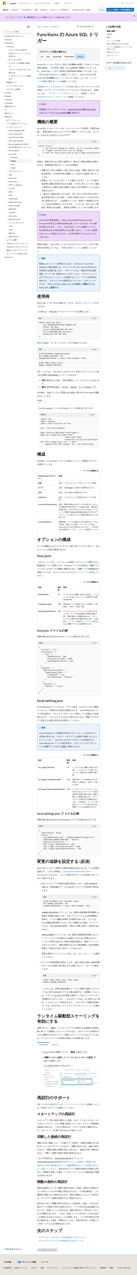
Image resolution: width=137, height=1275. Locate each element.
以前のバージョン (21, 1268)
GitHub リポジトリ (83, 303)
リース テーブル (77, 1104)
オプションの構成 (113, 40)
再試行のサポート (58, 1104)
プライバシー (52, 1268)
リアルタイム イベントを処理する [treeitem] (20, 77)
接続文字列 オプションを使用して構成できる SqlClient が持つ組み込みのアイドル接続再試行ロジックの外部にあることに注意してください (68, 1165)
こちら (80, 529)
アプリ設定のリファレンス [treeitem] (17, 123)
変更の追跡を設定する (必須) (117, 44)
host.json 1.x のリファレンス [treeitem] (17, 247)
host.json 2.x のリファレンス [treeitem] (17, 243)
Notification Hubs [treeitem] (15, 202)
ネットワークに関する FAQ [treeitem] (17, 253)
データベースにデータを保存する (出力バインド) (63, 1240)
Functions (54, 26)
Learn (39, 26)
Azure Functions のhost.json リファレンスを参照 (73, 572)
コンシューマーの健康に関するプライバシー (78, 1268)
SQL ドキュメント (86, 953)
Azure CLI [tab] (54, 1044)
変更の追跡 (42, 342)
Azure (46, 26)
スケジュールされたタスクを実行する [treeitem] (19, 71)
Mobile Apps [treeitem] (13, 199)
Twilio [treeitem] (11, 229)
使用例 (109, 34)
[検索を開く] (122, 3)
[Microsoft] (4, 3)
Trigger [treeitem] (13, 161)
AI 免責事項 (7, 1268)
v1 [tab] (45, 402)
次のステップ (112, 55)
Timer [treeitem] (11, 226)
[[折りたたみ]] (28, 26)
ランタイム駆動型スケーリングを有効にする (119, 48)
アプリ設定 (61, 746)
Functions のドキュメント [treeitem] (14, 36)
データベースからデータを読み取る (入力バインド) (64, 1237)
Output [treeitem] (13, 168)
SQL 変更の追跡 (65, 64)
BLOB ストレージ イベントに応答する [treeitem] (19, 55)
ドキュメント (86, 1005)
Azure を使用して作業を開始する (120, 10)
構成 (108, 37)
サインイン (130, 3)
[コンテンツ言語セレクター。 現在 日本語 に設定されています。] (8, 1262)
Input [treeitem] (13, 164)
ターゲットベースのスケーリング (63, 93)
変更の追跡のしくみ (70, 247)
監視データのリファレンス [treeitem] (17, 250)
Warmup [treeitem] (12, 233)
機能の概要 (111, 31)
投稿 (42, 1268)
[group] (68, 150)
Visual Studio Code (71, 871)
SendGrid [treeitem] (12, 212)
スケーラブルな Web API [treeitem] (18, 50)
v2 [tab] (40, 402)
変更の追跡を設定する (48, 74)
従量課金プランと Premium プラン (52, 86)
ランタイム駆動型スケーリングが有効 (82, 621)
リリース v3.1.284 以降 (60, 112)
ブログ (33, 1268)
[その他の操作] (98, 27)
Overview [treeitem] (14, 157)
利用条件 (103, 1268)
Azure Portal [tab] (43, 1044)
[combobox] (17, 32)
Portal (102, 10)
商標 (111, 1268)
